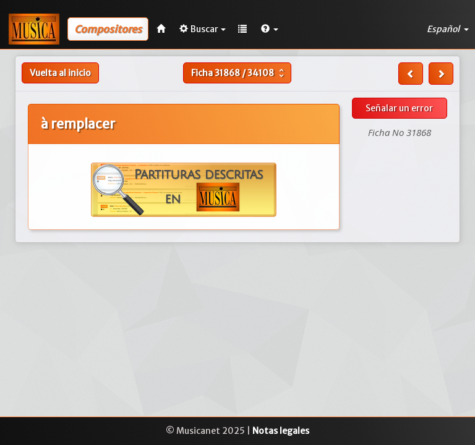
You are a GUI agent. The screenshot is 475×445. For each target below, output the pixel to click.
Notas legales (280, 430)
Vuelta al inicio (60, 72)
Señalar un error (399, 108)
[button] (270, 29)
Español (448, 29)
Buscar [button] (202, 29)
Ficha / (239, 72)
